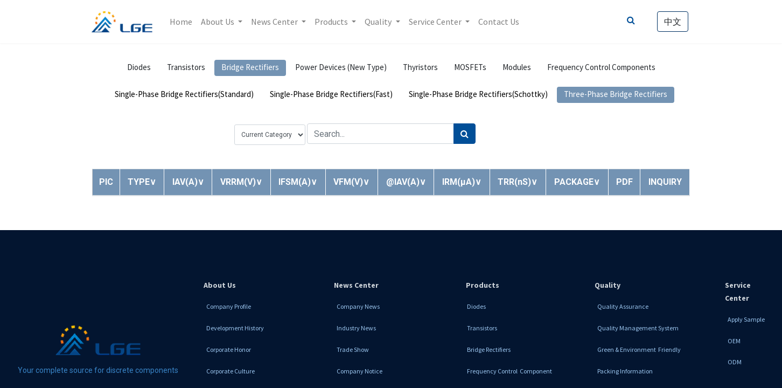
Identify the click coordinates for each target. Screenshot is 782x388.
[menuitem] (181, 21)
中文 (672, 21)
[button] (142, 182)
